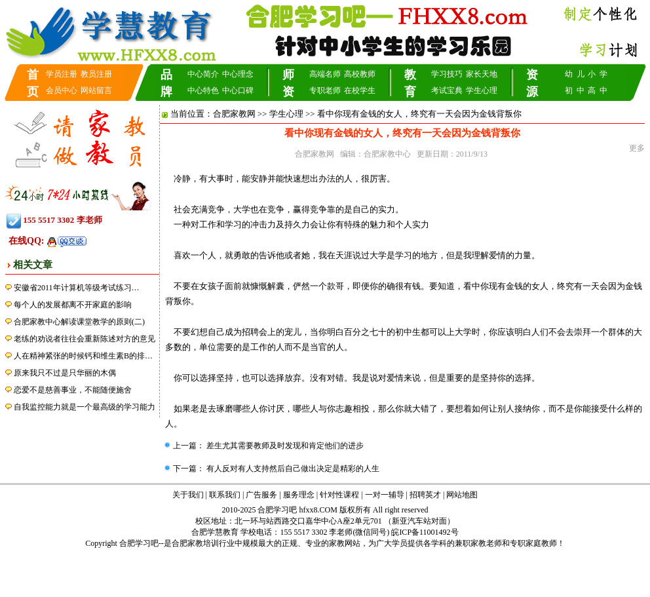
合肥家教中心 (387, 154)
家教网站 (344, 543)
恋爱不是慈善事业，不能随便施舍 (73, 390)
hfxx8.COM (318, 509)
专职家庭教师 (533, 543)
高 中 (597, 90)
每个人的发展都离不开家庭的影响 (73, 304)
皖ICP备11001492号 (424, 532)
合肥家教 (187, 543)
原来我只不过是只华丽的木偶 (65, 372)
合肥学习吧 (139, 543)
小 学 (597, 74)
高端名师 (325, 74)
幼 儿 (574, 74)
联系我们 (224, 494)
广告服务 (261, 494)
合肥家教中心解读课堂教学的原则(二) (79, 321)
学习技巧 (447, 74)
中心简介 (203, 74)
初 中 (574, 90)
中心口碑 (238, 90)
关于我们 (188, 494)
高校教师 (359, 74)
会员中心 (61, 90)
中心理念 (238, 74)
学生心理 (481, 90)
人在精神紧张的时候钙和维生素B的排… (83, 355)
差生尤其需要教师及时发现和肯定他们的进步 (284, 445)
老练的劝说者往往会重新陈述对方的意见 (84, 338)
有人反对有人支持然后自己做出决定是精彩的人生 (291, 468)
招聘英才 (425, 494)
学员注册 (61, 74)
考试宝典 (447, 90)
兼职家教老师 (478, 543)
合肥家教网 (234, 114)
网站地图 (462, 494)
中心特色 (203, 90)
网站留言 (96, 90)
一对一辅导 (384, 494)
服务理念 (299, 494)
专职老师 (325, 90)
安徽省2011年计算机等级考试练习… (77, 287)
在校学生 (359, 90)
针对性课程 (339, 494)
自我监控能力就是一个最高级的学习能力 (84, 407)
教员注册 (96, 74)
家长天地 (481, 74)
